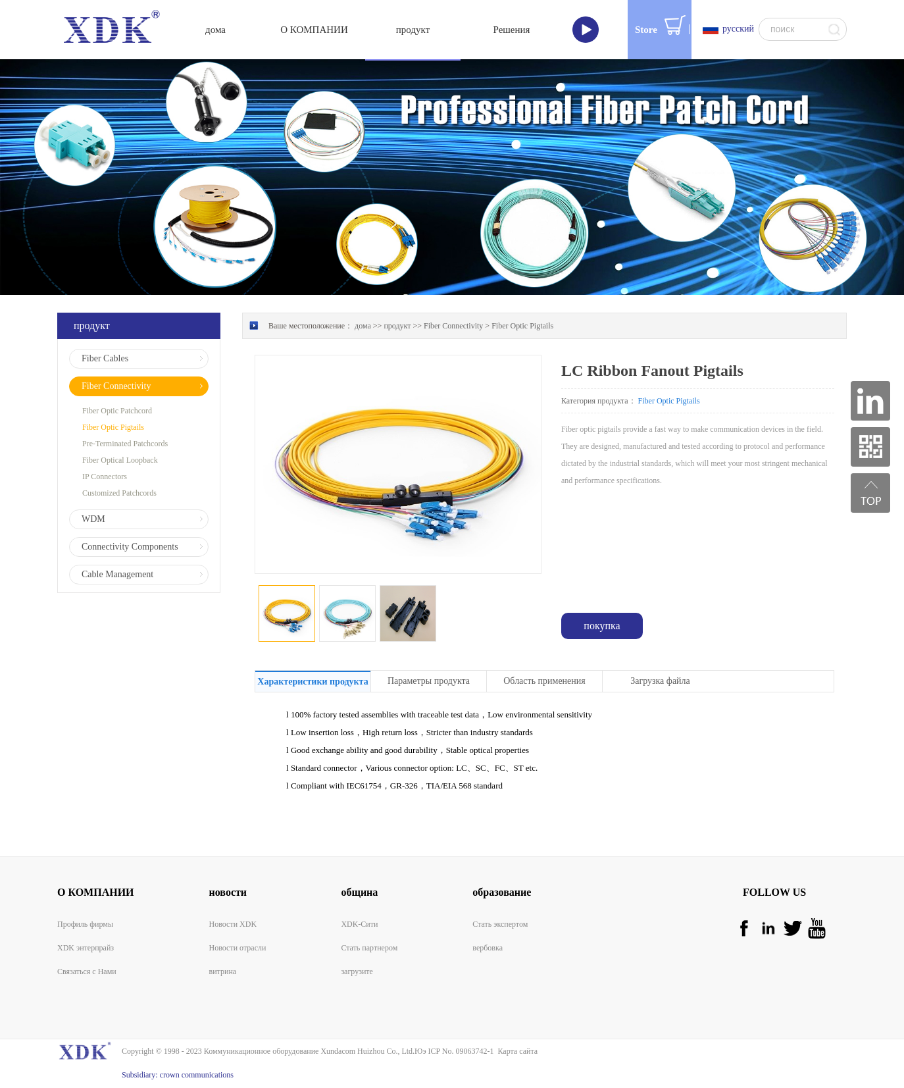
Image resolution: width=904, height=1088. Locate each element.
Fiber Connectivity (453, 325)
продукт (397, 325)
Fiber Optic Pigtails (522, 325)
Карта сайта (515, 1051)
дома (215, 29)
